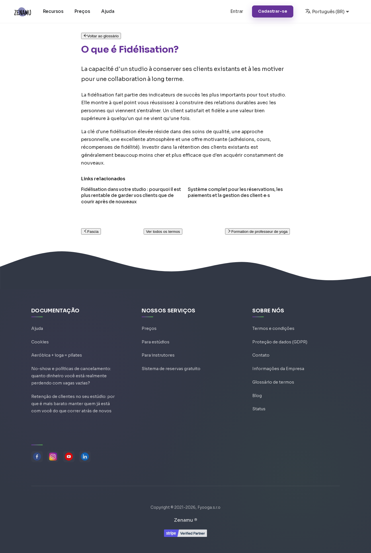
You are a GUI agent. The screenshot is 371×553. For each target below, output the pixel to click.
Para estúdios (155, 335)
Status (258, 404)
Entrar (237, 11)
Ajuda (108, 11)
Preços (83, 11)
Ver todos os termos (163, 231)
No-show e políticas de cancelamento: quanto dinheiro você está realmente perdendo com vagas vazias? (71, 371)
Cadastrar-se (272, 11)
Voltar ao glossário (101, 36)
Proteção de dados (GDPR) (279, 335)
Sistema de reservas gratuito (171, 363)
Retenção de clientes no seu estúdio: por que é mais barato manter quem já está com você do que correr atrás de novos (73, 402)
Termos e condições (273, 321)
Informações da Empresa (278, 363)
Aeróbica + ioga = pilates (56, 349)
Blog (257, 390)
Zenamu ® (185, 520)
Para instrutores (158, 349)
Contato (261, 349)
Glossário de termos (273, 376)
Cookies (40, 335)
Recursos (54, 11)
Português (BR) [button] (325, 11)
